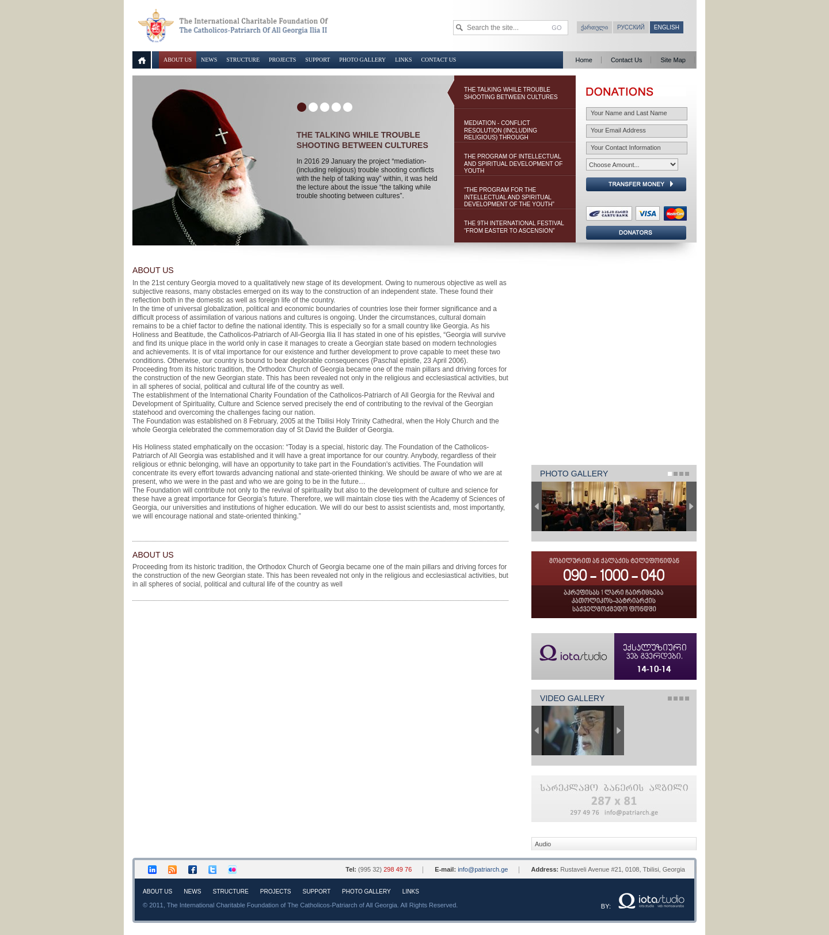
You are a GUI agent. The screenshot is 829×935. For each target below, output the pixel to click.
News (209, 59)
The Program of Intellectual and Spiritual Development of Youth (513, 163)
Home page (142, 60)
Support (317, 59)
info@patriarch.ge (483, 869)
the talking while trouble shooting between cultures (511, 93)
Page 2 (676, 474)
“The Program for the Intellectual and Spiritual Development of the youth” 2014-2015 (509, 198)
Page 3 (681, 474)
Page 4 (687, 474)
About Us (177, 59)
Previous (536, 506)
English (666, 27)
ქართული (594, 27)
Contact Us (438, 59)
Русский (631, 27)
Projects (282, 59)
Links (403, 59)
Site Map (673, 59)
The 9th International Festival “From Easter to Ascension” (514, 227)
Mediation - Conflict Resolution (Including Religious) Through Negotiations (500, 131)
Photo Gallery (362, 59)
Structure (243, 59)
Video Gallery (572, 698)
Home (583, 59)
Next (691, 506)
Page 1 (670, 474)
